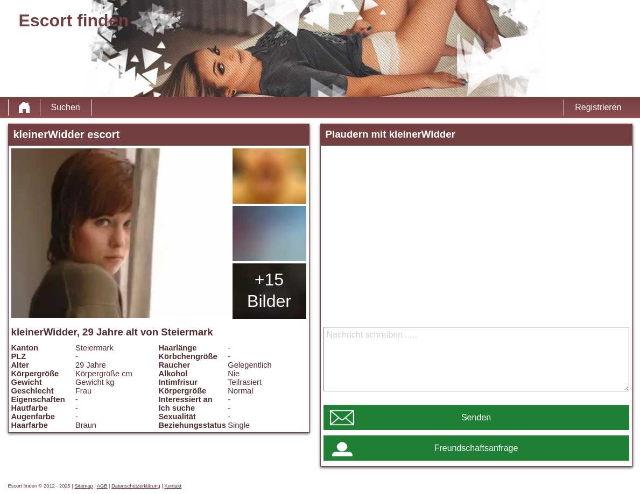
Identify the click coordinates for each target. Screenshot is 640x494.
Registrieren (598, 107)
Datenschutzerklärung (135, 486)
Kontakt (172, 486)
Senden (476, 417)
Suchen (65, 107)
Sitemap (83, 486)
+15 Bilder (269, 290)
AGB (102, 486)
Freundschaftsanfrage (476, 448)
